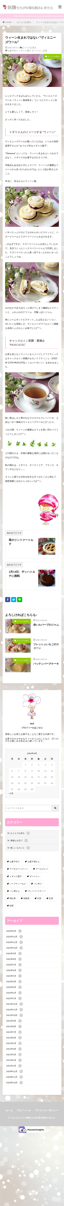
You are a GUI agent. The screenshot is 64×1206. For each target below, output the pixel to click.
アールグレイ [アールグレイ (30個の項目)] (42, 869)
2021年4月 (14, 1049)
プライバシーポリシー (47, 1110)
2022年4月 (14, 981)
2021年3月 (14, 1054)
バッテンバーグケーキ (46, 663)
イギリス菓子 (25, 50)
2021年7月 (14, 1032)
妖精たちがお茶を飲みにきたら (41, 1117)
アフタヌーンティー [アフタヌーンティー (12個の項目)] (19, 869)
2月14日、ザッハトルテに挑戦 (22, 573)
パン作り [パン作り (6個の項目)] (38, 883)
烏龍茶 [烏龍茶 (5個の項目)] (26, 898)
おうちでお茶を (24, 22)
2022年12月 (14, 936)
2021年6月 (14, 1037)
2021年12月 (14, 1004)
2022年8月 (14, 959)
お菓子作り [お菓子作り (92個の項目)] (15, 861)
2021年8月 (14, 1026)
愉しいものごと (20, 848)
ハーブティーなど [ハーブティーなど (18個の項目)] (18, 883)
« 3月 (11, 793)
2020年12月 (14, 1071)
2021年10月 (14, 1015)
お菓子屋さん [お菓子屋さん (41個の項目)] (33, 861)
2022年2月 (14, 993)
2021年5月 (14, 1043)
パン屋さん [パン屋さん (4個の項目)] (15, 891)
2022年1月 (14, 998)
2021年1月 (14, 1066)
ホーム (9, 1110)
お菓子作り (13, 50)
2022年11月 (14, 942)
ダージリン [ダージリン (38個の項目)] (35, 876)
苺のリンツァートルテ (21, 541)
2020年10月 (14, 1082)
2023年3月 (14, 931)
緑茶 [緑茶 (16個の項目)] (12, 905)
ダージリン (37, 50)
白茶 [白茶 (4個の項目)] (39, 898)
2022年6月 (14, 970)
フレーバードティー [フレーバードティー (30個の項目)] (36, 891)
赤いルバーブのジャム (46, 624)
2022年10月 (14, 948)
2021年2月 (14, 1060)
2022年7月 (14, 964)
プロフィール (24, 1110)
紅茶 (45, 50)
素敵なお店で (19, 840)
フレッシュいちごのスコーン (46, 646)
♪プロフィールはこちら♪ (32, 727)
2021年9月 (14, 1021)
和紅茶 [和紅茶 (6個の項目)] (13, 898)
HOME (8, 22)
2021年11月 (14, 1009)
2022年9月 (14, 953)
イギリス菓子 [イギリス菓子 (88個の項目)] (16, 876)
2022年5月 (14, 976)
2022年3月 (14, 987)
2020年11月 (14, 1077)
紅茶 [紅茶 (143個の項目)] (51, 898)
